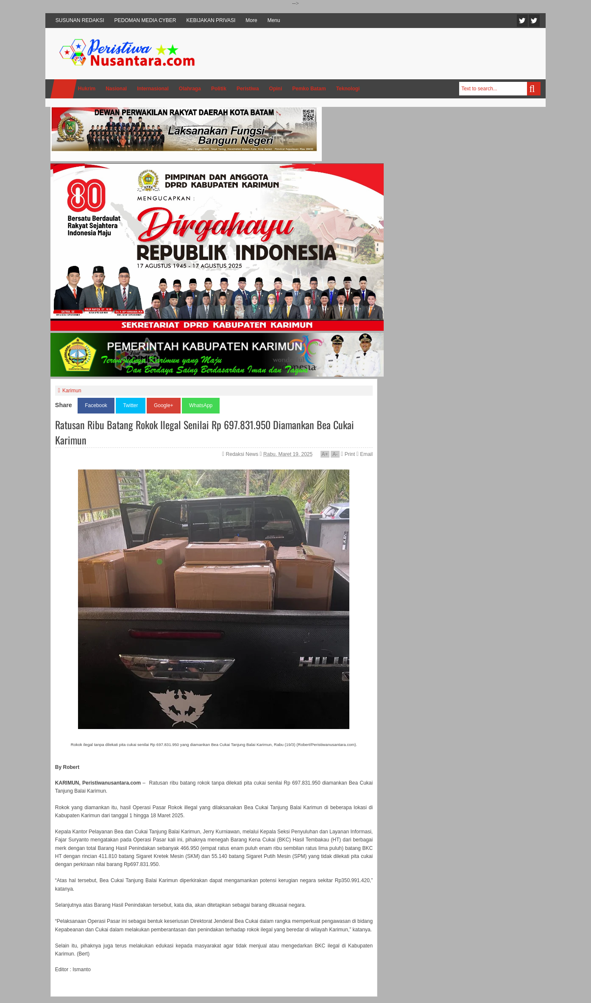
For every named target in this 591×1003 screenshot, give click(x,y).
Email (365, 454)
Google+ (163, 405)
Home (63, 88)
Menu (274, 20)
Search (534, 88)
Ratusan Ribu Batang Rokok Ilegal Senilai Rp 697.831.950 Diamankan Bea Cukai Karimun (204, 432)
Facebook (534, 20)
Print (348, 454)
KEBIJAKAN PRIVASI (211, 20)
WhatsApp (200, 405)
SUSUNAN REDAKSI (80, 20)
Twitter (522, 20)
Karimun (71, 391)
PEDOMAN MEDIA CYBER (145, 20)
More (251, 20)
